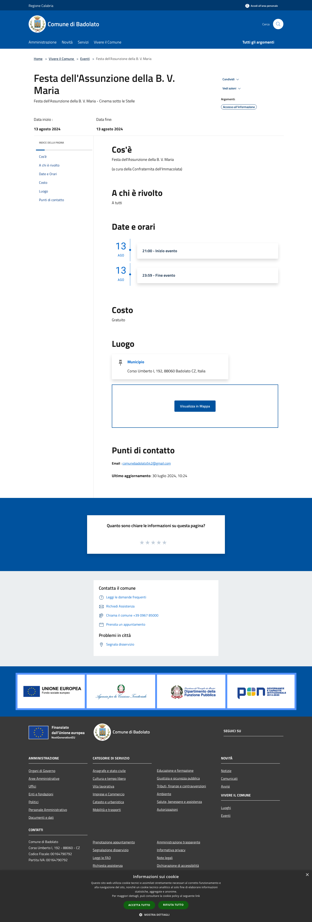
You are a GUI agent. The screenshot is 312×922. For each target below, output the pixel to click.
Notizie (226, 770)
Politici (34, 801)
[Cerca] (278, 24)
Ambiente (164, 793)
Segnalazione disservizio (110, 850)
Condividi (231, 79)
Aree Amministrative (44, 778)
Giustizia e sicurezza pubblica (178, 778)
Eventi (85, 58)
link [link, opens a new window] (197, 896)
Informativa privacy (171, 850)
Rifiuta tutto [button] (173, 905)
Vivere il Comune (62, 58)
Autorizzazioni (167, 809)
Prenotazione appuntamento (114, 842)
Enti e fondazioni (41, 794)
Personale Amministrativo (48, 809)
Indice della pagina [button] (51, 142)
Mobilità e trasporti (107, 809)
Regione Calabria (41, 5)
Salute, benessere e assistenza (179, 801)
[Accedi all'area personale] (261, 6)
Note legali (165, 857)
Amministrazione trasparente (178, 842)
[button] (156, 914)
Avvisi (225, 786)
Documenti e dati (41, 817)
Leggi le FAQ (102, 857)
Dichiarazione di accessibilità (178, 865)
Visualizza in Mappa (195, 406)
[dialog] (156, 896)
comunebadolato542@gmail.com (146, 463)
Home (38, 58)
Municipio (135, 362)
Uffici (32, 786)
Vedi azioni (232, 88)
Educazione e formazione (175, 770)
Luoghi (226, 807)
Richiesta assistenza (108, 865)
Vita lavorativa (103, 786)
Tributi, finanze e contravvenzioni (181, 786)
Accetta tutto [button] (139, 905)
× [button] (307, 875)
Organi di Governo (42, 770)
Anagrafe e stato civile (109, 770)
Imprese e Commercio (108, 794)
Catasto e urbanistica (108, 801)
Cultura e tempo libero (109, 778)
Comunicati (229, 778)
